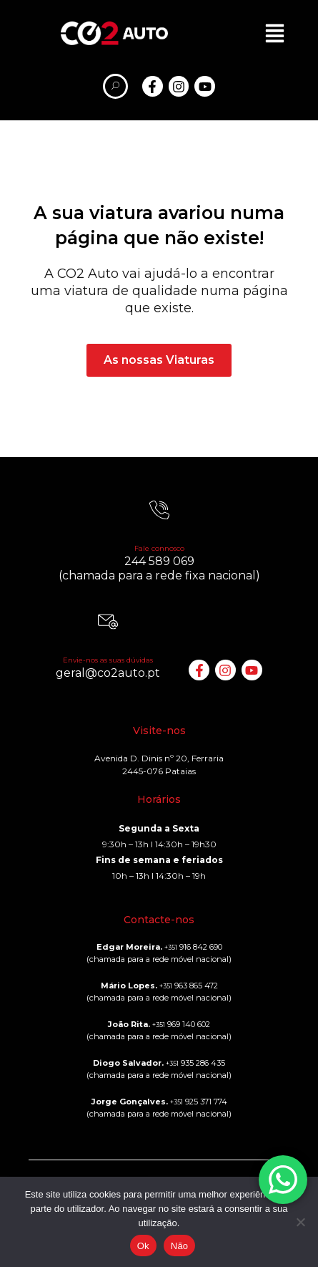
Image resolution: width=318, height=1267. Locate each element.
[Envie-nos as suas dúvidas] (108, 622)
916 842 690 (193, 947)
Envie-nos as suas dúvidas (108, 660)
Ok (143, 1245)
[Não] (300, 1222)
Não (180, 1245)
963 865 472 (188, 986)
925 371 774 (198, 1102)
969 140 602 (181, 1024)
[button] (274, 33)
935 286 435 (195, 1063)
